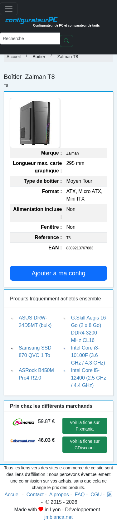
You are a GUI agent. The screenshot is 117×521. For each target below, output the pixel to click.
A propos (59, 494)
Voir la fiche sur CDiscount (85, 444)
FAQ (80, 494)
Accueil (14, 56)
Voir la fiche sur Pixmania (85, 426)
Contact (35, 494)
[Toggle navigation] (8, 9)
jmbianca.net (58, 517)
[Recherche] (30, 38)
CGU (96, 494)
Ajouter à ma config (58, 273)
